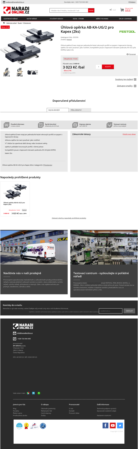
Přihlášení (132, 2)
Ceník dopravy (46, 413)
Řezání (20, 23)
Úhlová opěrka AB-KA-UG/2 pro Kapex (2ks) (14, 203)
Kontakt (71, 411)
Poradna (16, 411)
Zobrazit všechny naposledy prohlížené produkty (69, 218)
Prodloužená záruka (20, 415)
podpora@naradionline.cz (15, 2)
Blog (14, 408)
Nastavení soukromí (104, 415)
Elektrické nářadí (12, 23)
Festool (69, 39)
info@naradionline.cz (25, 333)
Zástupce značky (126, 85)
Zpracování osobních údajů (106, 411)
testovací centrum (94, 283)
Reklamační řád (46, 411)
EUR (114, 10)
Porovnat (132, 54)
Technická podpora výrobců (106, 408)
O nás (71, 408)
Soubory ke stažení (125, 79)
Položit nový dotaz (129, 134)
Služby (43, 415)
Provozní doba (74, 413)
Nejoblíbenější (54, 110)
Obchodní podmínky (48, 408)
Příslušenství (27, 23)
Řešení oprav (17, 413)
